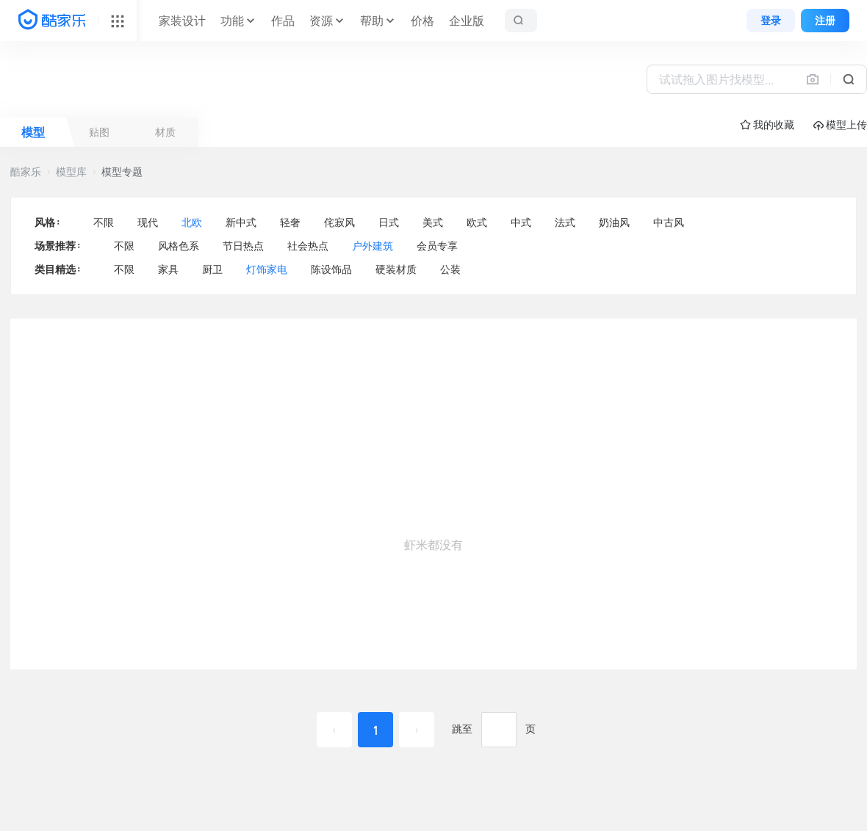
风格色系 (178, 246)
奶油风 (614, 222)
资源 (321, 20)
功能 (232, 20)
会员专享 (437, 246)
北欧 (191, 222)
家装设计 (182, 20)
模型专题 (122, 172)
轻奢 (290, 222)
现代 (147, 222)
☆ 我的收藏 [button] (767, 125)
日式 (388, 222)
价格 (422, 20)
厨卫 (212, 269)
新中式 (241, 222)
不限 (103, 222)
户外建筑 (372, 246)
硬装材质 (396, 269)
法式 (565, 222)
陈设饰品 (331, 269)
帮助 (372, 20)
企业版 (466, 20)
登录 (770, 20)
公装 (450, 269)
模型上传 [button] (840, 125)
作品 (283, 20)
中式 (521, 222)
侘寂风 (339, 222)
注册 (825, 20)
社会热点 (307, 246)
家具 (168, 269)
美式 (432, 222)
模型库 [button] (71, 172)
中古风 (668, 222)
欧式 (477, 222)
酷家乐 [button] (25, 172)
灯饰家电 (266, 269)
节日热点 (243, 246)
